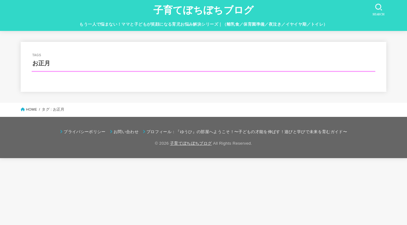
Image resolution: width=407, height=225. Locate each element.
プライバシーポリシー (84, 131)
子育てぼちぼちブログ (203, 10)
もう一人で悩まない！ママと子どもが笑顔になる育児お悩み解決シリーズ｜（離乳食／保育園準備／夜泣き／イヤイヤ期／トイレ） (203, 24)
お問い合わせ (126, 131)
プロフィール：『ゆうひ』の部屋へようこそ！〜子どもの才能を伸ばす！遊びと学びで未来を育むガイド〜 (246, 131)
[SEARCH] (378, 9)
